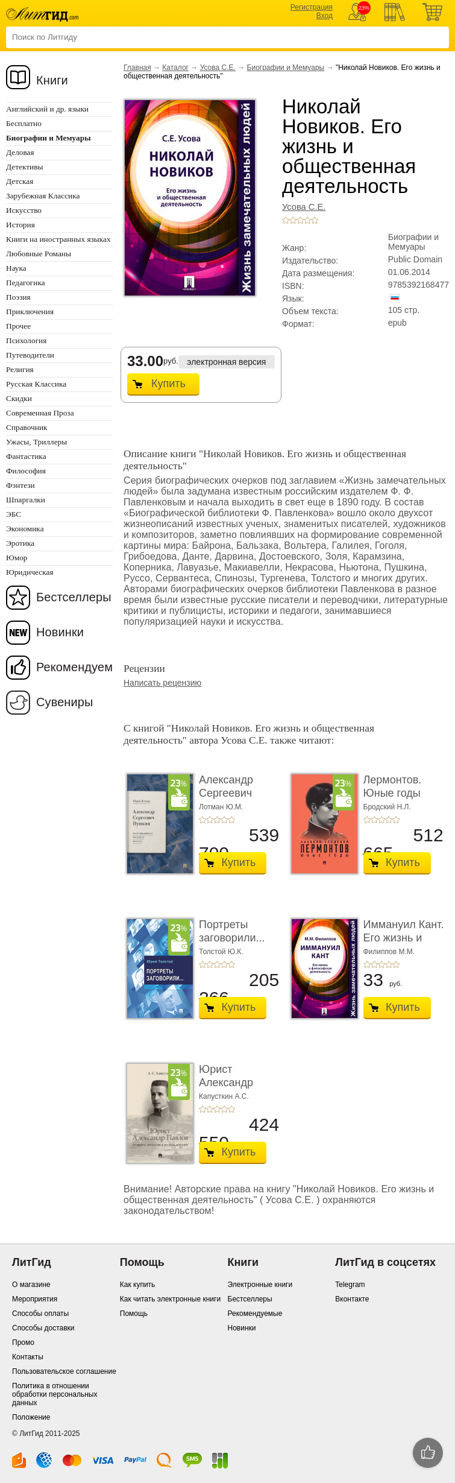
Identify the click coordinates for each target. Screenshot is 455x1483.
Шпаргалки (25, 499)
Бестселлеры (73, 597)
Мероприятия (34, 1299)
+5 (314, 220)
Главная (137, 67)
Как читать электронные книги (170, 1299)
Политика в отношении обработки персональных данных (54, 1394)
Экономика (25, 528)
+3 (300, 220)
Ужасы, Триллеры (36, 441)
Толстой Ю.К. (221, 951)
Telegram (350, 1284)
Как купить (137, 1284)
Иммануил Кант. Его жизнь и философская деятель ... (403, 944)
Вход (324, 15)
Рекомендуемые (255, 1313)
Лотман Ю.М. (221, 807)
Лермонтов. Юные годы (392, 786)
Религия (20, 369)
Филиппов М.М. (389, 951)
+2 (293, 220)
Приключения (30, 311)
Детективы (24, 166)
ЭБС (13, 514)
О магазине (31, 1284)
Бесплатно (24, 123)
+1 (285, 220)
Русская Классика (36, 383)
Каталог (175, 67)
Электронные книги (260, 1284)
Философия (26, 470)
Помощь (134, 1313)
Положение (31, 1417)
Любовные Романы (38, 253)
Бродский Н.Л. (387, 807)
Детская (19, 181)
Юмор (16, 557)
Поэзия (18, 297)
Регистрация (311, 7)
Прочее (18, 325)
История (20, 224)
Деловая (20, 152)
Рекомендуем (74, 667)
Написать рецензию (162, 683)
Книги (52, 80)
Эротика (20, 543)
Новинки (60, 632)
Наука (16, 268)
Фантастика (26, 456)
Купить (168, 384)
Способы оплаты (40, 1313)
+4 (307, 220)
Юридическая (30, 572)
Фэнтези (20, 485)
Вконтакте (352, 1299)
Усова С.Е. (218, 67)
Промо (23, 1342)
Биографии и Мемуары (286, 67)
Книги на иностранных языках (58, 239)
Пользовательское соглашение (64, 1371)
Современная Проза (40, 412)
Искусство (24, 210)
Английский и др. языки (47, 108)
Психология (26, 340)
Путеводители (30, 354)
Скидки (19, 398)
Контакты (27, 1357)
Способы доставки (43, 1328)
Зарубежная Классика (43, 195)
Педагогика (25, 282)
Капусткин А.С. (224, 1096)
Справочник (27, 427)
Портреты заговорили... (232, 931)
